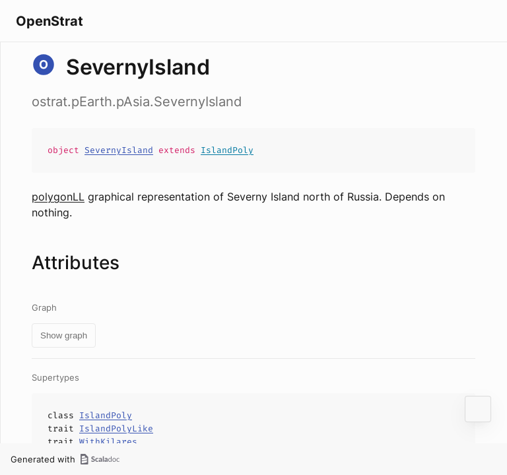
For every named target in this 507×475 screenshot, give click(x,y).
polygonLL (58, 196)
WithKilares (108, 441)
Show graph (63, 335)
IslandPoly (227, 150)
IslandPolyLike (116, 428)
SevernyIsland (118, 150)
